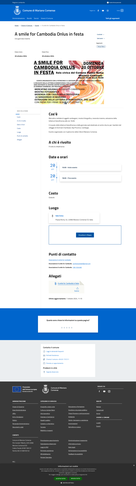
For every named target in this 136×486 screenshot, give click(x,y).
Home (17, 25)
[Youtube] (100, 10)
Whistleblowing (45, 454)
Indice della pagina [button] (22, 111)
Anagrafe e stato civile (47, 407)
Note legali (71, 447)
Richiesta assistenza (46, 450)
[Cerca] (121, 10)
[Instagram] (104, 10)
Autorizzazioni (73, 423)
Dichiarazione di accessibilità (77, 450)
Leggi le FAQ (44, 447)
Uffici (14, 413)
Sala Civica (59, 215)
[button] (68, 483)
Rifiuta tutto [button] (75, 478)
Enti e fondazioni (17, 417)
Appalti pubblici (45, 420)
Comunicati (100, 410)
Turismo (43, 427)
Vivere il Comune (27, 25)
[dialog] (68, 474)
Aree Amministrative (19, 410)
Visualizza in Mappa (85, 235)
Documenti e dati (17, 427)
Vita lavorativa (45, 413)
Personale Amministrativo (20, 424)
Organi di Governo (18, 407)
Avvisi (98, 413)
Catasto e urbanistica (47, 424)
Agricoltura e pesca (74, 427)
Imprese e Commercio (47, 417)
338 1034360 (77, 267)
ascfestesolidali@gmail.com (81, 263)
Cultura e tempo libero (47, 410)
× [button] (134, 465)
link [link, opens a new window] (86, 474)
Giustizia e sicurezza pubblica (77, 410)
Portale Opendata (46, 457)
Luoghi (98, 423)
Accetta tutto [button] (60, 478)
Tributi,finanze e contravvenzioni (78, 413)
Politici (14, 420)
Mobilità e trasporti (46, 430)
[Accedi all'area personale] (114, 2)
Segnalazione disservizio (48, 444)
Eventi (37, 25)
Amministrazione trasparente (77, 440)
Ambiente (71, 417)
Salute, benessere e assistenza (78, 420)
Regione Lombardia (18, 2)
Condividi (101, 34)
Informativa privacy (74, 444)
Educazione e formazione (76, 407)
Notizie (98, 407)
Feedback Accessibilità (75, 454)
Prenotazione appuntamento (49, 440)
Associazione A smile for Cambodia (60, 260)
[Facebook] (95, 10)
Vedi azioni (101, 38)
